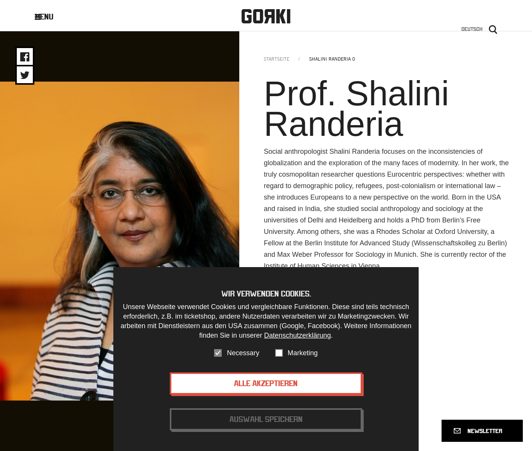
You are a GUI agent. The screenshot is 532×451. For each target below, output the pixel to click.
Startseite (276, 59)
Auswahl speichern (266, 419)
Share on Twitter (24, 75)
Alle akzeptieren (266, 383)
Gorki (266, 16)
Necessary (243, 353)
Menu (50, 16)
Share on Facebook (24, 56)
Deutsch (471, 29)
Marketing (303, 353)
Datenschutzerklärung (297, 335)
